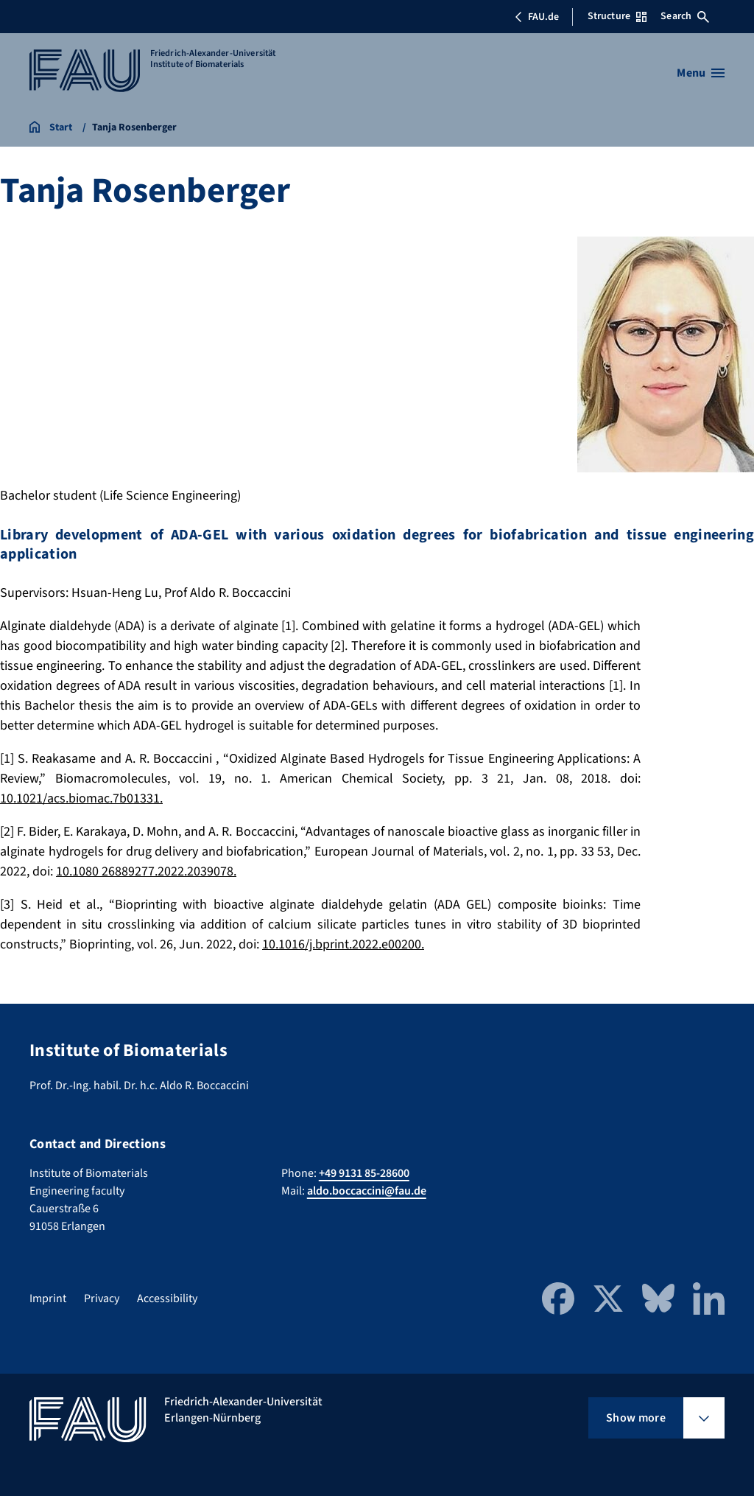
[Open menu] (701, 73)
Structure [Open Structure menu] (617, 16)
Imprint (47, 1298)
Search (684, 16)
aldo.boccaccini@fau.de (366, 1191)
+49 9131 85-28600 (364, 1173)
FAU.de (537, 17)
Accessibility (167, 1298)
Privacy (101, 1298)
